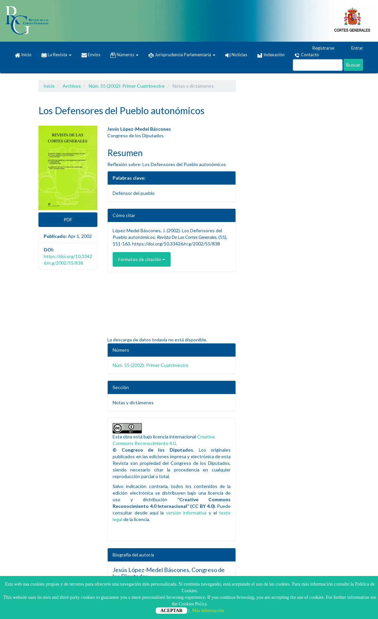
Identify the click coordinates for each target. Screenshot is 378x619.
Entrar (354, 48)
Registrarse (320, 48)
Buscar (353, 64)
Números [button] (124, 55)
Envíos (90, 55)
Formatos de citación (141, 259)
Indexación (271, 55)
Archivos (72, 86)
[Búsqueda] (318, 65)
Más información (208, 610)
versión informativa (186, 512)
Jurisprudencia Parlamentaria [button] (181, 55)
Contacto (307, 55)
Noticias (236, 54)
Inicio (23, 55)
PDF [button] (68, 219)
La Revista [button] (56, 54)
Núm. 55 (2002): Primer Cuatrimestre (127, 86)
